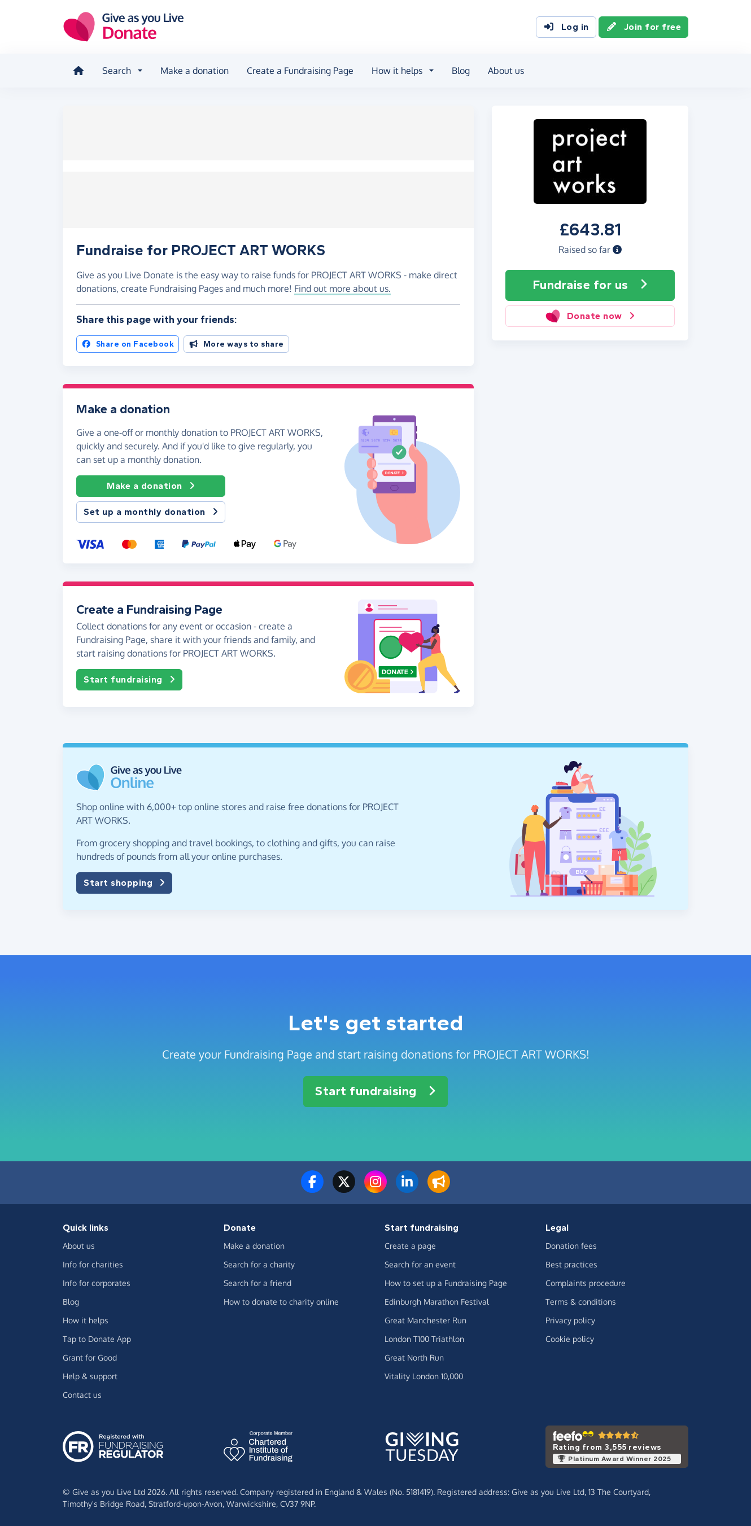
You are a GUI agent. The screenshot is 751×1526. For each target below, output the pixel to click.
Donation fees (571, 1244)
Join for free (644, 27)
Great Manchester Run (425, 1318)
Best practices (571, 1262)
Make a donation (193, 70)
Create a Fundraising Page (299, 70)
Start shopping (124, 881)
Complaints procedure (585, 1281)
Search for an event (420, 1262)
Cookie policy (569, 1337)
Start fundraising (129, 678)
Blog (460, 70)
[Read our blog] (438, 1186)
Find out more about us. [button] (342, 287)
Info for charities (93, 1262)
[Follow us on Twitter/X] (344, 1186)
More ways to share (236, 342)
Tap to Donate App (97, 1337)
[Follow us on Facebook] (312, 1186)
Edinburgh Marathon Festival (437, 1300)
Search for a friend (257, 1281)
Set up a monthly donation (151, 511)
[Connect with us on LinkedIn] (407, 1186)
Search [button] (115, 70)
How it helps (85, 1318)
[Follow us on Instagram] (375, 1186)
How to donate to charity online (281, 1300)
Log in (566, 27)
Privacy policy (570, 1318)
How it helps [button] (395, 70)
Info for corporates (96, 1281)
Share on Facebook (127, 342)
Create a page (410, 1244)
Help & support (90, 1374)
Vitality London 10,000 (424, 1374)
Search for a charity (259, 1262)
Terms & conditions (580, 1300)
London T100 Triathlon (424, 1337)
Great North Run (414, 1356)
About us (505, 70)
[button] (617, 247)
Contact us (82, 1393)
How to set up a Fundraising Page (446, 1281)
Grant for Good (90, 1356)
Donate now (589, 314)
